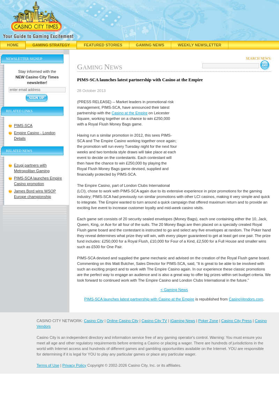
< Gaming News (174, 290)
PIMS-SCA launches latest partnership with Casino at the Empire (139, 299)
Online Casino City (122, 321)
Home (12, 45)
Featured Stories (103, 45)
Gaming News (150, 45)
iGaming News (182, 321)
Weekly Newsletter (199, 45)
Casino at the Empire (130, 113)
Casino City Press (236, 321)
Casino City (93, 321)
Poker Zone (208, 321)
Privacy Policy (74, 365)
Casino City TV (154, 321)
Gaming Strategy (51, 45)
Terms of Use (48, 365)
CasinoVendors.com (246, 299)
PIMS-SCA (23, 125)
